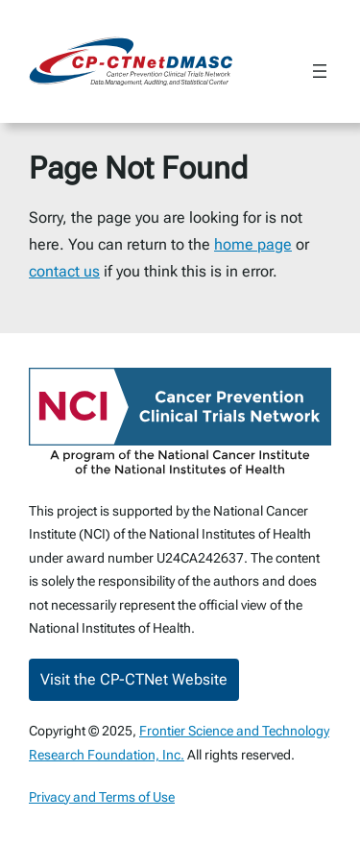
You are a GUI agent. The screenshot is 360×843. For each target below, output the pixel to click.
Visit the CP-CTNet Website (134, 679)
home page (253, 244)
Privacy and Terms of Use (102, 797)
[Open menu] (319, 71)
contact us (64, 271)
